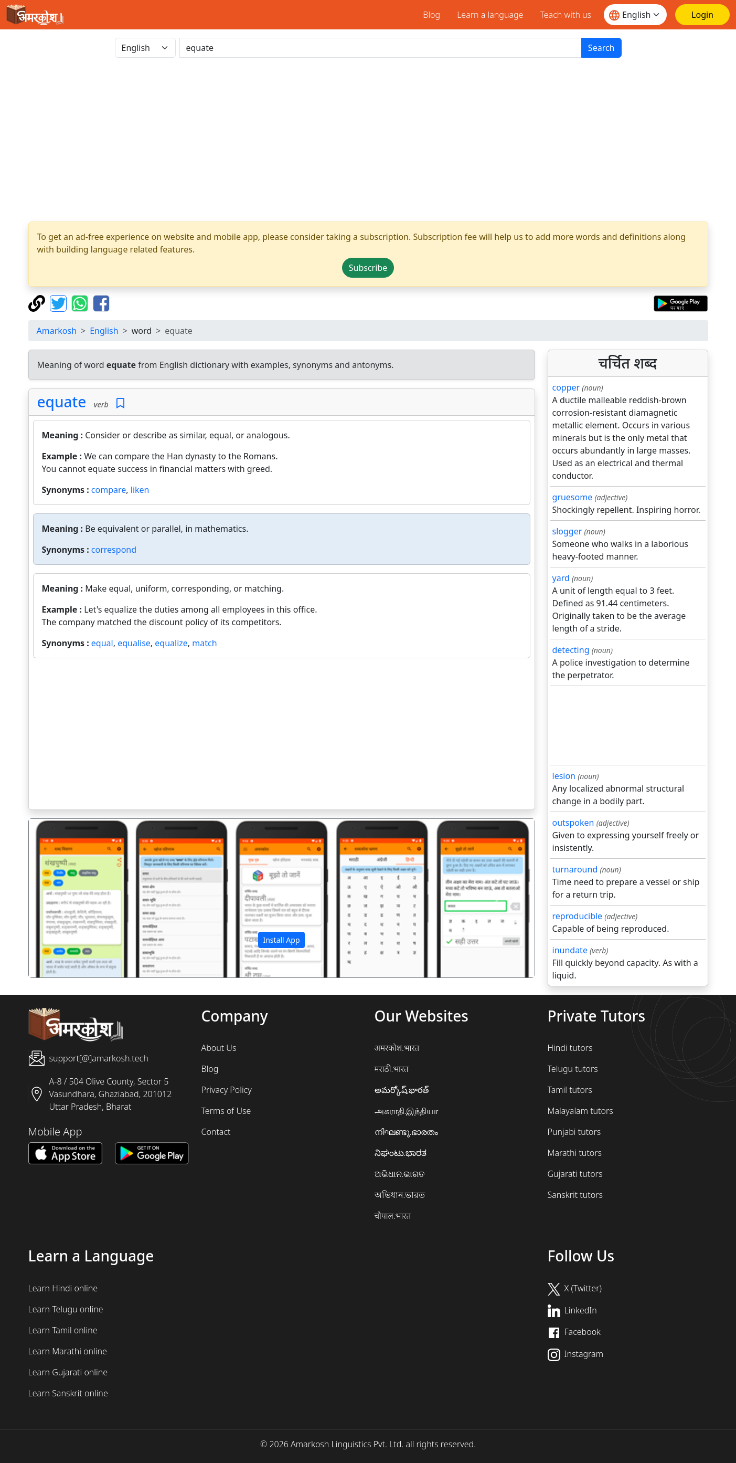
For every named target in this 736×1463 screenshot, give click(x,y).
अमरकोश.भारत (397, 1048)
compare (108, 490)
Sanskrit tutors (575, 1195)
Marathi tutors (575, 1153)
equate (62, 402)
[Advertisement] (368, 139)
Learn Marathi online (67, 1351)
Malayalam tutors (580, 1111)
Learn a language (490, 14)
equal (102, 643)
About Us (219, 1048)
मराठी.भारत (392, 1069)
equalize (171, 643)
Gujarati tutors (575, 1174)
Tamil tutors (570, 1090)
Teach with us (565, 14)
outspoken (573, 822)
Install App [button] (281, 940)
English (104, 330)
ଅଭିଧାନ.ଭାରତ (400, 1174)
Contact (216, 1132)
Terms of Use (226, 1111)
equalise (134, 643)
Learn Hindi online (63, 1288)
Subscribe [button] (368, 267)
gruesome (572, 497)
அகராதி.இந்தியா (407, 1111)
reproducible (577, 916)
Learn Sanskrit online (68, 1393)
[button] (67, 898)
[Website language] (635, 14)
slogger (567, 531)
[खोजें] (380, 48)
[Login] (702, 14)
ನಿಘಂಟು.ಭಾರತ (401, 1153)
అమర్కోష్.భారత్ (402, 1090)
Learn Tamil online (63, 1330)
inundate (570, 950)
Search (601, 48)
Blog (431, 14)
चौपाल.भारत (393, 1216)
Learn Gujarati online (68, 1372)
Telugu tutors (573, 1069)
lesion (564, 776)
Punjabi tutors (574, 1132)
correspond (113, 549)
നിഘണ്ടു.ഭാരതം (407, 1132)
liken (140, 490)
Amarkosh (57, 330)
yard (561, 578)
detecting (571, 650)
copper (566, 387)
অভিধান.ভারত (400, 1195)
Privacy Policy (226, 1090)
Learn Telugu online (65, 1309)
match (204, 643)
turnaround (575, 869)
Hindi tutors (570, 1048)
